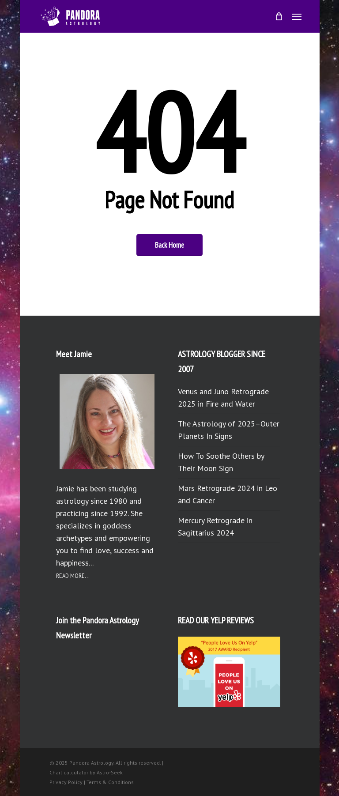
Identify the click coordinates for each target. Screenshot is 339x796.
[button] (296, 16)
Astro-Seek (110, 772)
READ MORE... (73, 575)
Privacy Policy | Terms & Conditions (91, 782)
